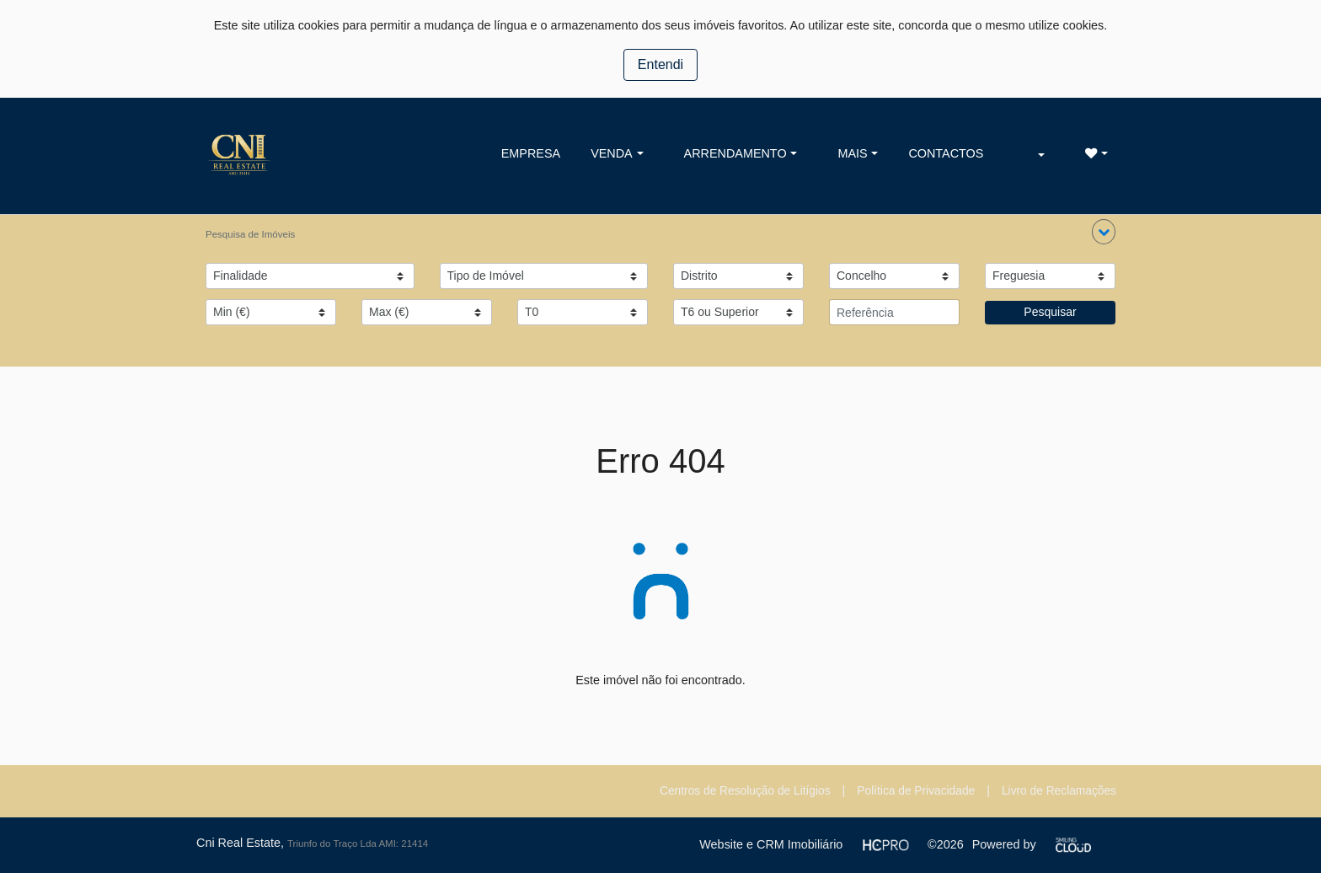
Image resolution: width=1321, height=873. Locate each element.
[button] (1103, 231)
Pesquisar (1050, 312)
